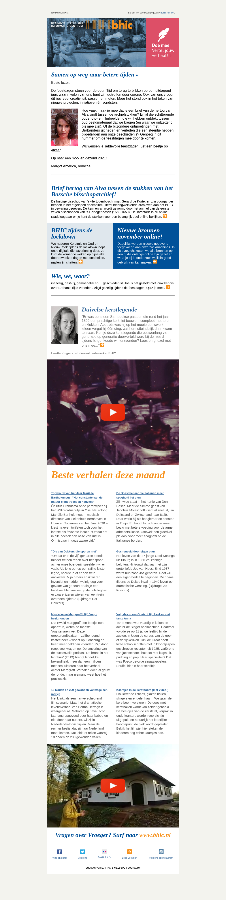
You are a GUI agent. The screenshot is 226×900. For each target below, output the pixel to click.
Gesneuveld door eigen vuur (135, 551)
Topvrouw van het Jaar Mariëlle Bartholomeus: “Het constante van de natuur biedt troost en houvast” (77, 497)
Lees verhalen (129, 857)
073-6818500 (116, 867)
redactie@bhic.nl (95, 867)
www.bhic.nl (155, 834)
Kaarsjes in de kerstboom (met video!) (142, 690)
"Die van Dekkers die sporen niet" (74, 551)
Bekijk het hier (167, 12)
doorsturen (134, 867)
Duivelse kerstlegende (109, 309)
